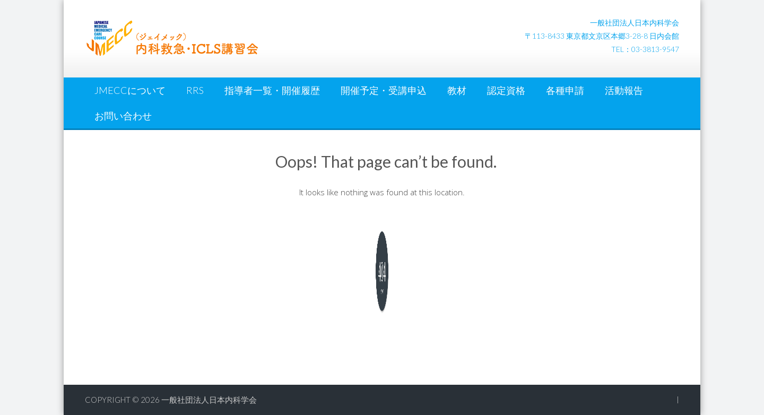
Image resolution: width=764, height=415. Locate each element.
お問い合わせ (123, 116)
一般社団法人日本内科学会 (209, 399)
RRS (195, 90)
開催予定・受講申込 (384, 90)
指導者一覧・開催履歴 (272, 90)
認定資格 (506, 90)
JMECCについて (130, 90)
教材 (456, 90)
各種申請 (565, 90)
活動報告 (624, 90)
